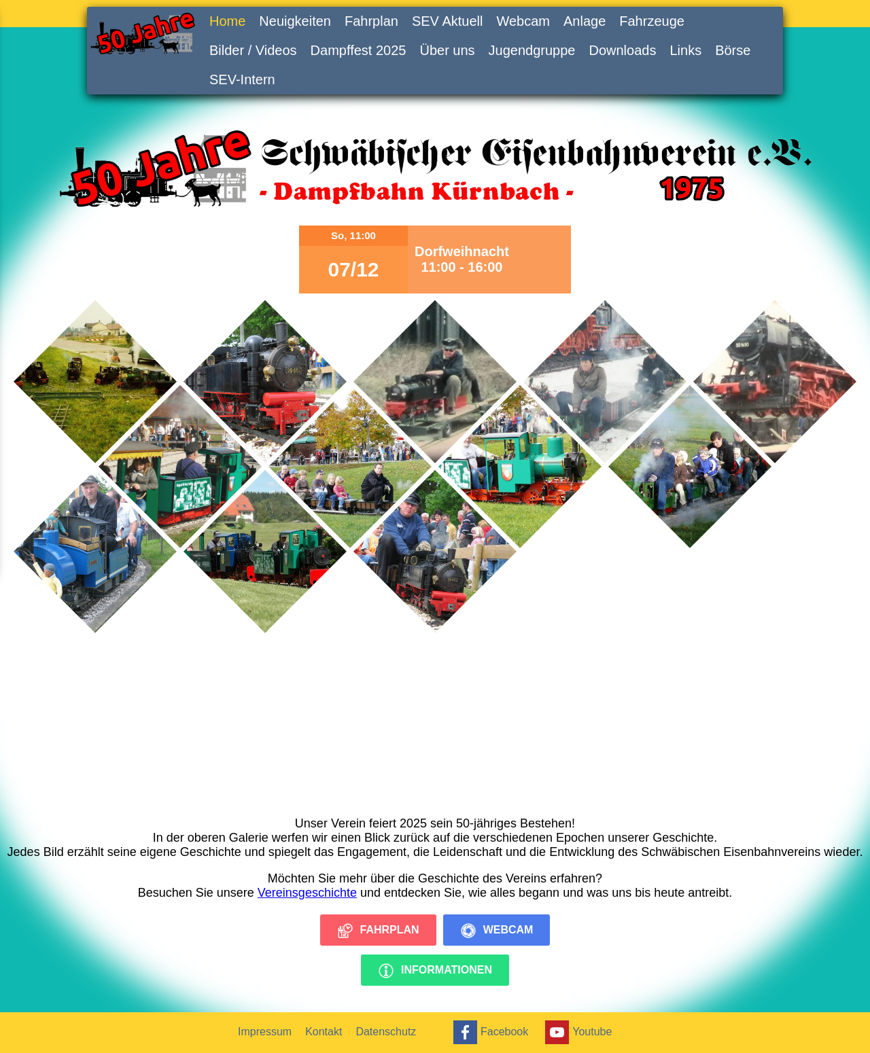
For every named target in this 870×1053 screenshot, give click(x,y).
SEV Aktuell (447, 21)
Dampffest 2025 (358, 50)
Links (685, 50)
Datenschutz (385, 1031)
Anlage (584, 21)
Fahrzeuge (651, 21)
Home (227, 21)
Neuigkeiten (295, 21)
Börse (732, 50)
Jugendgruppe (532, 50)
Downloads (622, 50)
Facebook (489, 1032)
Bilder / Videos (253, 50)
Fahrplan (371, 21)
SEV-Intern (242, 79)
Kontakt (323, 1031)
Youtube (577, 1032)
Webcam (523, 21)
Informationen (435, 971)
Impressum (265, 1031)
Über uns (446, 50)
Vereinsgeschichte (307, 892)
